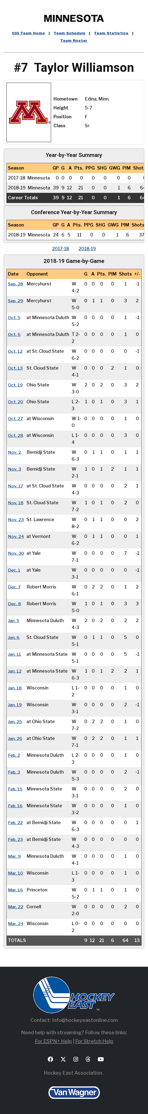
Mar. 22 (15, 906)
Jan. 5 (14, 620)
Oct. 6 (14, 334)
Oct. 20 (16, 401)
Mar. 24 (16, 923)
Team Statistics (111, 33)
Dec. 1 (14, 570)
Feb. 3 (14, 772)
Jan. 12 (15, 671)
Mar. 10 (15, 873)
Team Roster (74, 41)
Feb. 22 (15, 822)
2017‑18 (60, 248)
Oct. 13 (15, 368)
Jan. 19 (15, 704)
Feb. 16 (15, 805)
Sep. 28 (16, 283)
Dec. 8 (14, 603)
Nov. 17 (15, 485)
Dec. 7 (14, 586)
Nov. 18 (16, 502)
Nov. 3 (14, 469)
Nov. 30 (16, 553)
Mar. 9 (14, 856)
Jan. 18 (15, 687)
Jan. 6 (14, 637)
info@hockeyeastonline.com (85, 1020)
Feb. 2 (14, 755)
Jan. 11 (14, 654)
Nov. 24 (16, 536)
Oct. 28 (16, 435)
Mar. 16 (15, 889)
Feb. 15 (15, 788)
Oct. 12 (15, 351)
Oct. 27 (15, 418)
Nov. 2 (14, 452)
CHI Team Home (28, 33)
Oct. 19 (15, 384)
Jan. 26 (15, 738)
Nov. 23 (16, 519)
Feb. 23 (15, 839)
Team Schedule (70, 33)
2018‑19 (87, 248)
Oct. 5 (14, 317)
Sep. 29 (16, 300)
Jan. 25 (15, 721)
